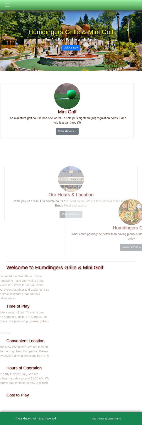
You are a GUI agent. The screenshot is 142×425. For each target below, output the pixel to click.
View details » (58, 131)
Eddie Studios (114, 419)
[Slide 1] (67, 66)
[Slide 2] (74, 66)
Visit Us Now (71, 47)
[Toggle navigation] (7, 5)
